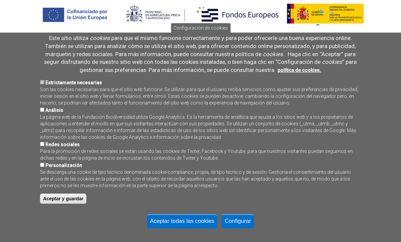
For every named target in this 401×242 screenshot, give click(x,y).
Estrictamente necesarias (73, 90)
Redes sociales (62, 152)
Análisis (54, 118)
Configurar (238, 229)
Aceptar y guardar (63, 206)
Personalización (63, 173)
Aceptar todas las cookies (182, 229)
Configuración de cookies (200, 36)
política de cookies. (299, 78)
